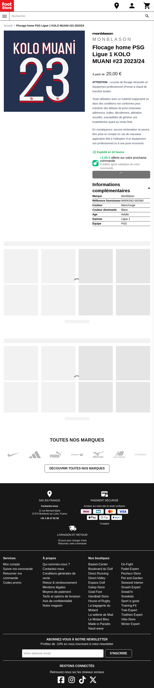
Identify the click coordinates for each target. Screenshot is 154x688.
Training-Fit (128, 605)
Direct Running (98, 573)
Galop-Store (96, 587)
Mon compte (11, 564)
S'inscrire (118, 653)
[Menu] (4, 16)
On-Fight (127, 564)
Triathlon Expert (132, 614)
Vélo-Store (128, 619)
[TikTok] (82, 680)
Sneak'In (127, 591)
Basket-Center (98, 564)
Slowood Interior (132, 582)
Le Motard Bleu (98, 619)
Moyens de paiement (57, 591)
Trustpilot (104, 523)
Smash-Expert (130, 587)
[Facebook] (61, 680)
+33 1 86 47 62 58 (49, 518)
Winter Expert (130, 624)
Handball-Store (98, 596)
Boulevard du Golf (100, 568)
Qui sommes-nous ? (56, 564)
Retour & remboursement (60, 582)
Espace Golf (96, 582)
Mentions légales (54, 587)
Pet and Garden (132, 578)
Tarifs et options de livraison (61, 596)
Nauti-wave (95, 628)
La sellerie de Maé (100, 614)
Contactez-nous (49, 506)
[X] (93, 680)
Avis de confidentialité (57, 601)
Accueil (8, 25)
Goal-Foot (95, 591)
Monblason (112, 36)
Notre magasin (53, 605)
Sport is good (130, 601)
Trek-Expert (129, 610)
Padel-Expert (130, 568)
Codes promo (12, 582)
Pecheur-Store (131, 573)
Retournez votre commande (72, 543)
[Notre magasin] (116, 6)
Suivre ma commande (18, 568)
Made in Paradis (99, 624)
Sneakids (127, 596)
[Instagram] (71, 680)
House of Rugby (99, 601)
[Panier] (147, 6)
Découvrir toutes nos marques (77, 468)
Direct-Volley (96, 578)
